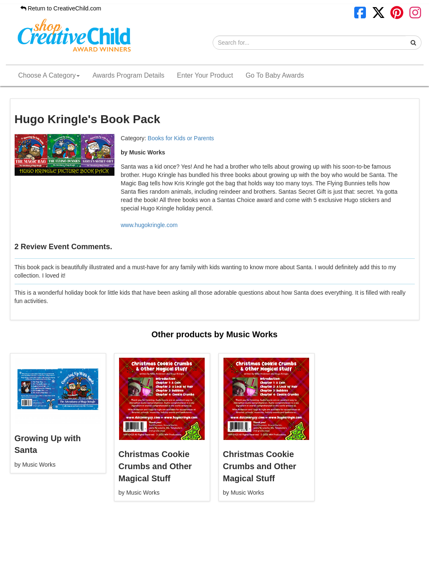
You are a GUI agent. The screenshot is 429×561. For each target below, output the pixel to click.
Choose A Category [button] (49, 75)
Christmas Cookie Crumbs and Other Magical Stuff (155, 466)
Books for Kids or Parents (181, 138)
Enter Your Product (205, 75)
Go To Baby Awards (275, 75)
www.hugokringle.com (149, 225)
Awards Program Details (128, 75)
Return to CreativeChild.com (61, 8)
